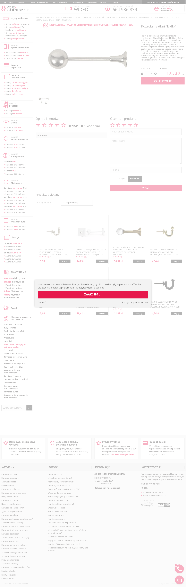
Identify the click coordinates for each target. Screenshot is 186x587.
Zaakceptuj (93, 294)
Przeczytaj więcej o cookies (89, 287)
